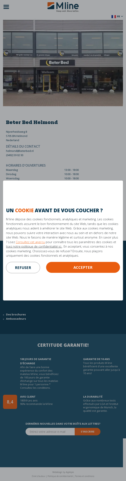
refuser (23, 267)
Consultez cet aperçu (30, 242)
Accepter (82, 267)
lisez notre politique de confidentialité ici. (34, 246)
